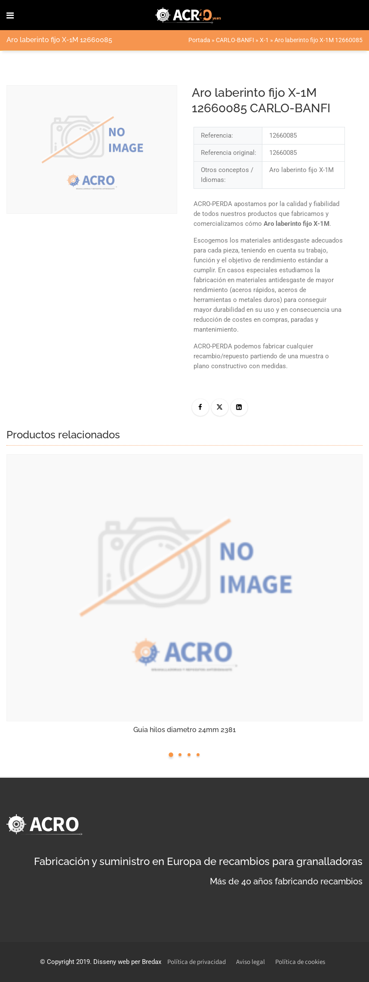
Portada (199, 40)
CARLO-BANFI (235, 40)
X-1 (264, 40)
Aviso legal (250, 962)
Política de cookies (300, 962)
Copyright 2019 (68, 962)
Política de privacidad (196, 962)
